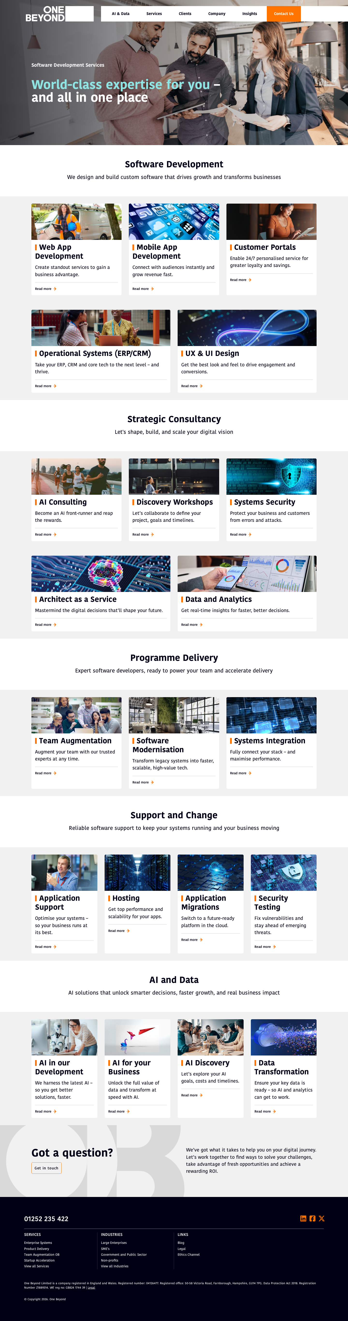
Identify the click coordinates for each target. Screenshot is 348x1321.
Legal (182, 1249)
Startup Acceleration (39, 1261)
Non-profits (109, 1261)
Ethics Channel (189, 1255)
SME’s (105, 1249)
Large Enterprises (114, 1243)
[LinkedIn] (303, 1218)
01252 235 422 (46, 1219)
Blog (181, 1243)
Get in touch (46, 1168)
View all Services (36, 1266)
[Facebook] (312, 1218)
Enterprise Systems (38, 1243)
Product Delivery (36, 1249)
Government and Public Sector (124, 1255)
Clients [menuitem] (185, 14)
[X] (321, 1218)
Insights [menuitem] (249, 14)
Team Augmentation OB (41, 1255)
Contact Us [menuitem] (284, 14)
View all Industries (114, 1266)
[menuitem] (121, 14)
